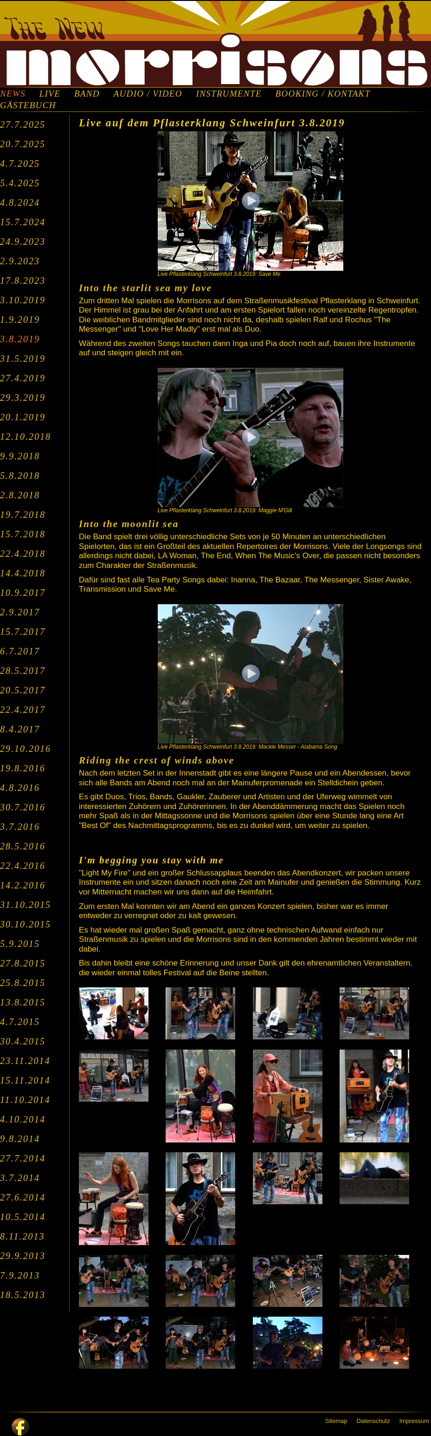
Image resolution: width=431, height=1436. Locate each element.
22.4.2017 (22, 710)
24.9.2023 (22, 241)
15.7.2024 (22, 222)
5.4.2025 (20, 183)
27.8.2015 (22, 963)
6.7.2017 (20, 651)
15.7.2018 (22, 534)
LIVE (49, 94)
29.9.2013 (22, 1256)
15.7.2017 (22, 632)
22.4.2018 (22, 553)
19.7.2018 (22, 514)
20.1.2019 (22, 417)
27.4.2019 (22, 378)
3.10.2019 (22, 300)
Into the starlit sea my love (145, 288)
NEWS (13, 94)
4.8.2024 (20, 202)
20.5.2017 (22, 690)
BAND (87, 94)
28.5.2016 (22, 846)
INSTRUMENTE (229, 94)
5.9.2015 (20, 944)
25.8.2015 (22, 983)
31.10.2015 (25, 905)
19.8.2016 (22, 768)
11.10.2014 (25, 1100)
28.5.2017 (22, 671)
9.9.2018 (20, 456)
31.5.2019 (22, 358)
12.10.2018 (25, 436)
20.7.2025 (22, 144)
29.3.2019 (22, 397)
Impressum (414, 1420)
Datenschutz (373, 1420)
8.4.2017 (20, 729)
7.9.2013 (20, 1275)
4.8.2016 (20, 788)
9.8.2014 (20, 1139)
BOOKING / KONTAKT (323, 94)
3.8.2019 (20, 339)
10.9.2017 (22, 592)
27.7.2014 (22, 1158)
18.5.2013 (22, 1295)
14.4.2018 (22, 573)
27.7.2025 (22, 124)
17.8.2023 (22, 280)
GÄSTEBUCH (28, 105)
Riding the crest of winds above (156, 760)
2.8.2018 (20, 495)
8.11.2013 (22, 1236)
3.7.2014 (20, 1178)
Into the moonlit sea (129, 523)
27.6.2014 (22, 1197)
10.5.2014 (22, 1217)
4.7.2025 (20, 163)
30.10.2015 (25, 924)
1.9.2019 (20, 319)
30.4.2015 (22, 1041)
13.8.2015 (22, 1002)
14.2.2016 (22, 885)
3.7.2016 (20, 827)
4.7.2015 (20, 1022)
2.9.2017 (20, 612)
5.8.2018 (20, 475)
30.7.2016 (22, 807)
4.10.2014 (22, 1119)
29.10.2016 (25, 749)
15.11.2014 (25, 1080)
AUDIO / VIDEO (148, 94)
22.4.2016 (22, 866)
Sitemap (336, 1420)
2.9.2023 (20, 261)
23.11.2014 (25, 1061)
